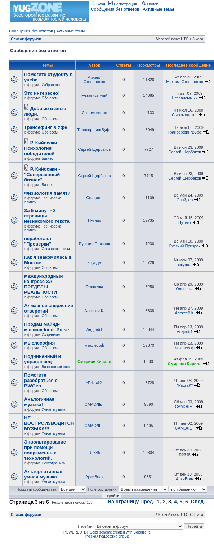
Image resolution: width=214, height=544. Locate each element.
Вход (98, 4)
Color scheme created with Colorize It (120, 532)
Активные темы (158, 9)
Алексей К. (94, 311)
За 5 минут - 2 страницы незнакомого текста (47, 216)
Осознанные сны (55, 249)
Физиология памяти (47, 193)
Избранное (50, 85)
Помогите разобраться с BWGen (41, 380)
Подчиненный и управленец (42, 359)
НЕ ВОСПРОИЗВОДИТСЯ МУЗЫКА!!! (49, 423)
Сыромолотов (94, 113)
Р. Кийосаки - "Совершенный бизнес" (42, 174)
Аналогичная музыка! (39, 401)
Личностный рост (55, 367)
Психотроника (53, 463)
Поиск (150, 4)
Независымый (94, 95)
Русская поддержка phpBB (107, 536)
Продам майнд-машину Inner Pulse (46, 327)
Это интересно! (42, 93)
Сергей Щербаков (94, 149)
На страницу (123, 501)
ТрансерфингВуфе (94, 129)
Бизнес (47, 159)
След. (198, 501)
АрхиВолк (94, 477)
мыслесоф (94, 345)
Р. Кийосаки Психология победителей (40, 148)
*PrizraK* (94, 383)
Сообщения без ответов (115, 9)
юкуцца (94, 262)
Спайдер (94, 197)
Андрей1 (94, 329)
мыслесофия (39, 343)
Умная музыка (53, 410)
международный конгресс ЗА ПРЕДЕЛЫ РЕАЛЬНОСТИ (43, 284)
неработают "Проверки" (38, 241)
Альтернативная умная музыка (43, 474)
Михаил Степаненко (94, 79)
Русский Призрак (94, 244)
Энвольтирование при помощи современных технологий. (45, 450)
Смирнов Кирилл (94, 361)
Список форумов (26, 39)
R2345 (94, 452)
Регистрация (122, 4)
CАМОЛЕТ (94, 404)
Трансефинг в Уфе (45, 127)
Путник (94, 220)
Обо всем (49, 98)
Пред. (147, 501)
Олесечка (94, 286)
